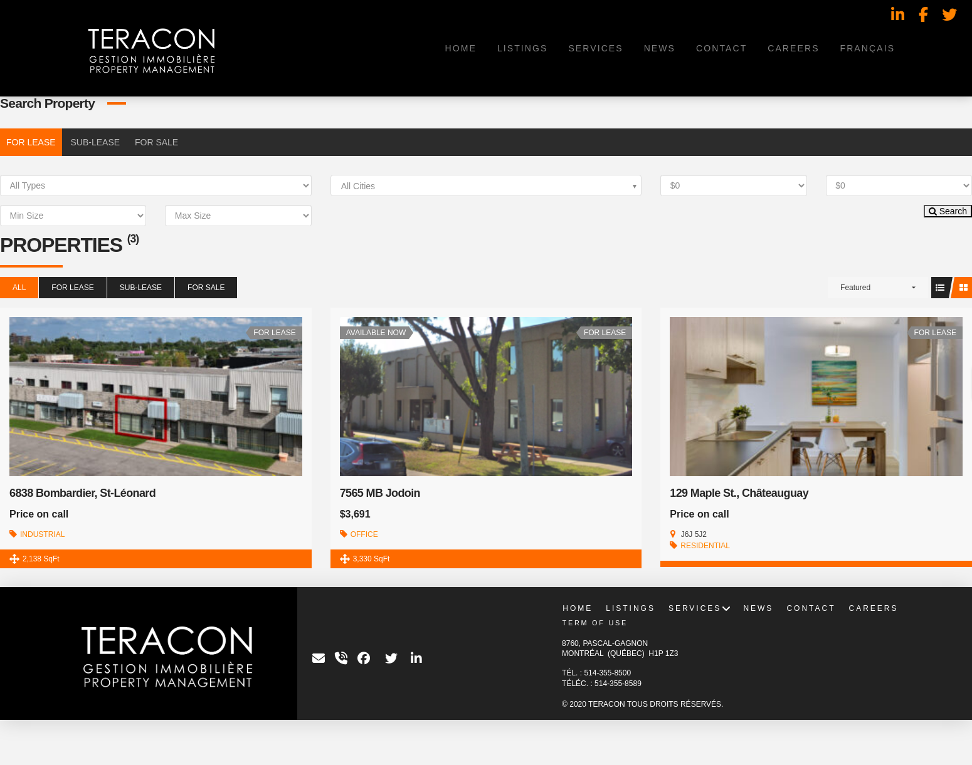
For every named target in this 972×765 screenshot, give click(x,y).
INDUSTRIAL (42, 534)
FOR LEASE (31, 142)
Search (948, 211)
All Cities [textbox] (358, 186)
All (19, 287)
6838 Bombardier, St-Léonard (82, 493)
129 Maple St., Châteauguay (739, 493)
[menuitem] (867, 48)
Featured (855, 287)
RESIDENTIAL (705, 545)
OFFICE (364, 534)
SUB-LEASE (95, 142)
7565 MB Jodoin (380, 493)
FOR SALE (156, 142)
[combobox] (486, 185)
